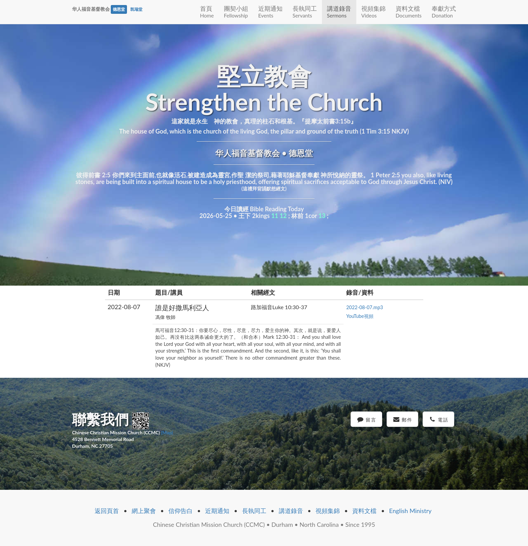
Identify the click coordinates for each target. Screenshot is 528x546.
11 (274, 215)
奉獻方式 (444, 12)
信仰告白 (180, 510)
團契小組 (236, 12)
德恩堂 (119, 9)
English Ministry (410, 510)
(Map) (167, 432)
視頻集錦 (373, 12)
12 (283, 215)
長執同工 (305, 12)
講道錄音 (339, 12)
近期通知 (270, 12)
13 (322, 215)
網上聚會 (144, 510)
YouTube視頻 (359, 316)
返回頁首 (107, 510)
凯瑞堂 (136, 9)
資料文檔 (409, 12)
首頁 (207, 12)
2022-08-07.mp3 (364, 307)
